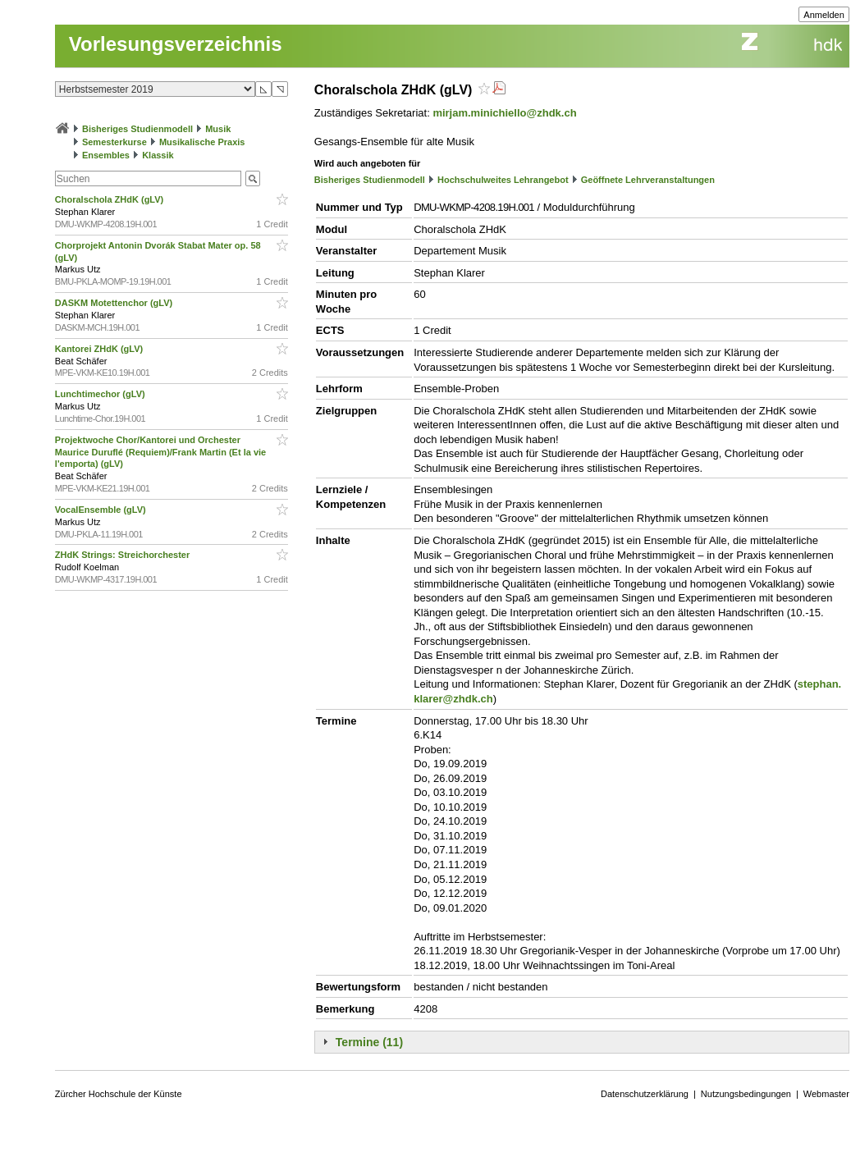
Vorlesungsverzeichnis (175, 44)
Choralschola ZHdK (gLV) (110, 199)
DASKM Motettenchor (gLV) (115, 303)
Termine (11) (369, 1042)
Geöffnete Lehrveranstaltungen (648, 180)
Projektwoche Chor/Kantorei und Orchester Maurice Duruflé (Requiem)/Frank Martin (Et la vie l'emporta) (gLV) (160, 452)
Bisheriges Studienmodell (137, 129)
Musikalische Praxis (202, 142)
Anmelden (823, 15)
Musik (218, 129)
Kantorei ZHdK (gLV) (100, 349)
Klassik (158, 155)
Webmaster (826, 1094)
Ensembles (106, 155)
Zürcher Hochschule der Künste (118, 1094)
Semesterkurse (114, 142)
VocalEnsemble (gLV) (102, 509)
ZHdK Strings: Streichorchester (123, 555)
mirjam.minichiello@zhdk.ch (504, 113)
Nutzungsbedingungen (746, 1094)
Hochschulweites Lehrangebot (503, 180)
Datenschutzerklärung (645, 1094)
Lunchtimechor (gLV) (101, 394)
